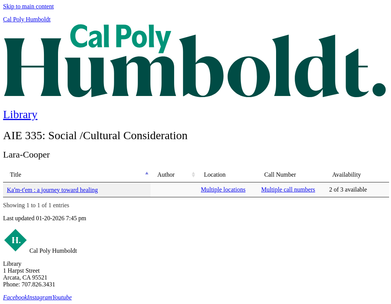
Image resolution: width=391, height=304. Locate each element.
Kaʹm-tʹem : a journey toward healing (52, 190)
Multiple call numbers (288, 189)
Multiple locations (223, 189)
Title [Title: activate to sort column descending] (15, 174)
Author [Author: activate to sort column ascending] (165, 174)
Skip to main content (28, 6)
